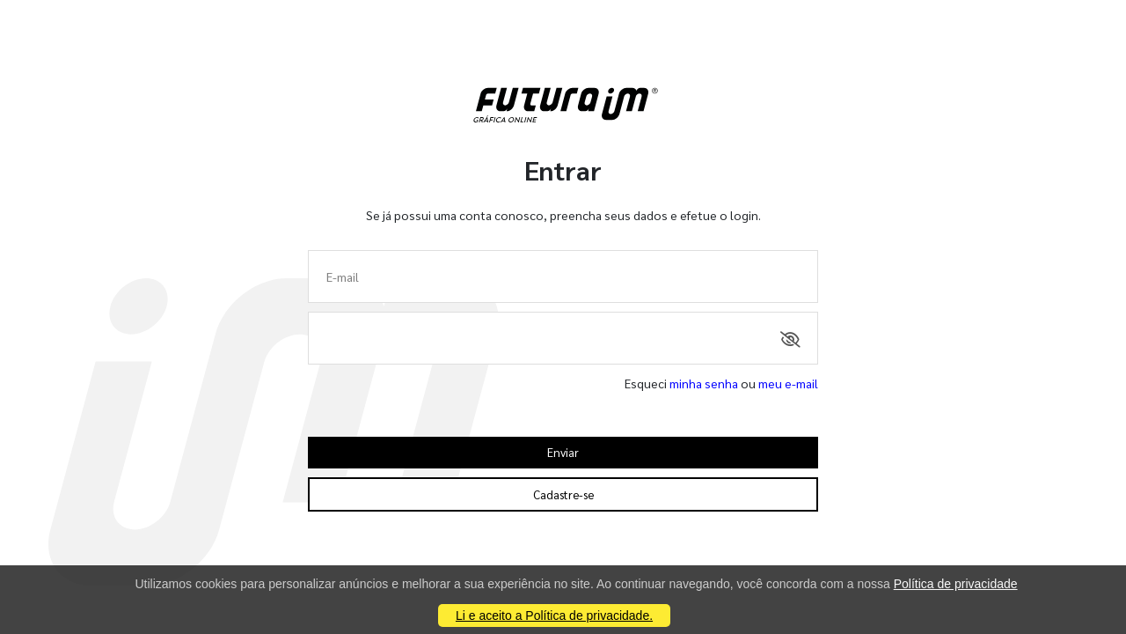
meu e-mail (788, 383)
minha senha (703, 383)
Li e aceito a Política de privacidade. (554, 615)
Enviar (563, 452)
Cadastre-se (563, 494)
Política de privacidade (956, 584)
